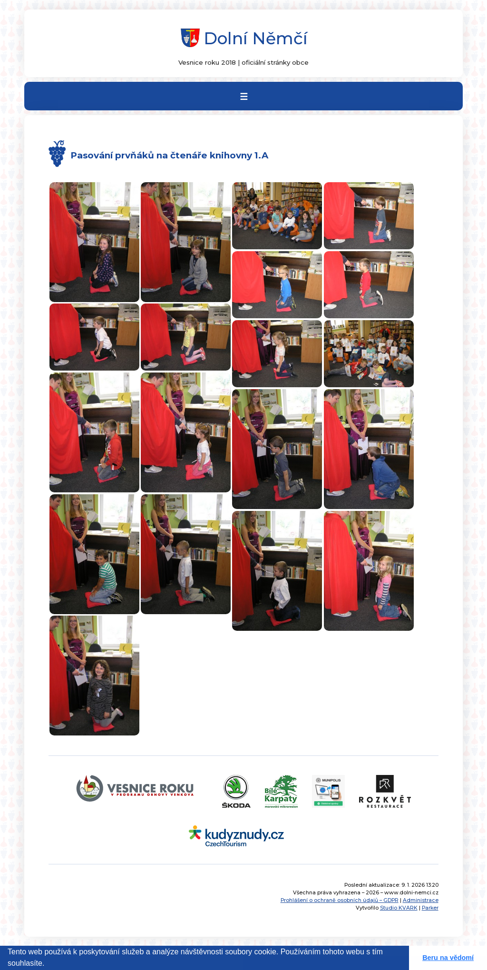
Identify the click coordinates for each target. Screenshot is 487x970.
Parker (430, 908)
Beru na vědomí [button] (448, 957)
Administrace (420, 900)
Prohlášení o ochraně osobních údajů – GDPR (340, 900)
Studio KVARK (399, 908)
